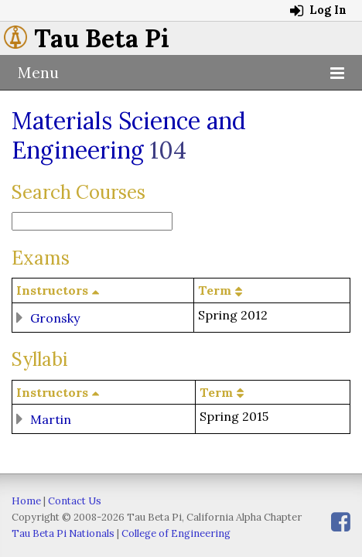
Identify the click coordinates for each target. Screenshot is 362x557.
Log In (318, 10)
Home (26, 500)
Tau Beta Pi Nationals (63, 533)
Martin (50, 419)
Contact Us (74, 500)
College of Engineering (176, 533)
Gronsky (55, 317)
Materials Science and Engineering (129, 135)
